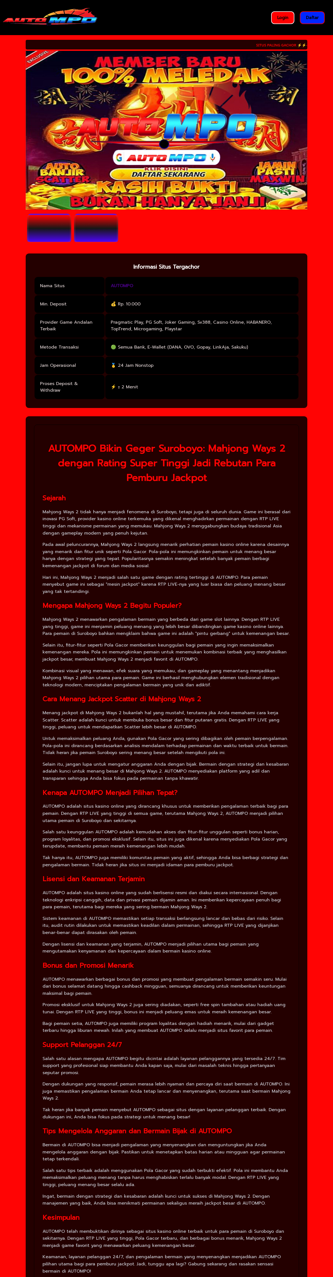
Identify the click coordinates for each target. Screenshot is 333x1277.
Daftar (312, 18)
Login (282, 18)
